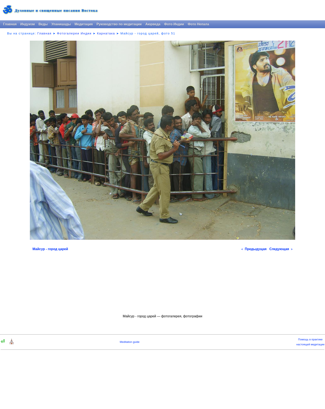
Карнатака (106, 33)
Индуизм (27, 24)
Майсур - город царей (50, 249)
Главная (10, 24)
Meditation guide (129, 341)
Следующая (280, 249)
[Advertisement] (162, 281)
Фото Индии (174, 24)
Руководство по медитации (119, 24)
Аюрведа (152, 24)
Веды (43, 24)
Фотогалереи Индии (74, 33)
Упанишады (61, 24)
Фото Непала (198, 24)
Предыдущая (254, 249)
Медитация (83, 24)
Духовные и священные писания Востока (56, 11)
